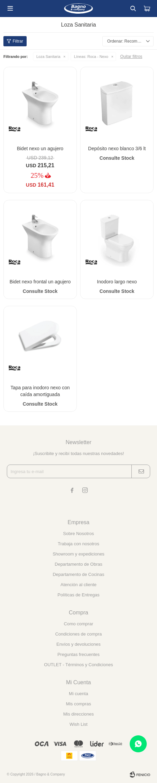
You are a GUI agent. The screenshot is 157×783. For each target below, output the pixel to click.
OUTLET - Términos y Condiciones (78, 664)
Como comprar (78, 623)
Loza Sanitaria (48, 56)
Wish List (79, 724)
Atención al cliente (78, 584)
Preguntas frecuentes (78, 654)
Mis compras (78, 703)
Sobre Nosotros (78, 533)
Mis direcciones (78, 714)
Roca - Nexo (91, 56)
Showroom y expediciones (78, 554)
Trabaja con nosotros (78, 543)
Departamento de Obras (78, 564)
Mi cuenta (78, 693)
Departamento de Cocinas (78, 574)
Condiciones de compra (78, 634)
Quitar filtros (131, 56)
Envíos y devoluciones (78, 644)
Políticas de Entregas (79, 594)
